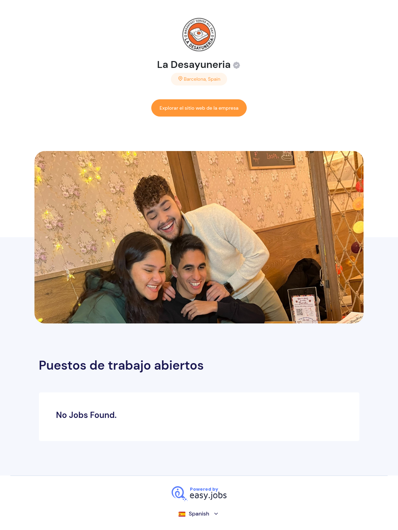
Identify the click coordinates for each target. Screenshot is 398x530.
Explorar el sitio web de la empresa (199, 108)
